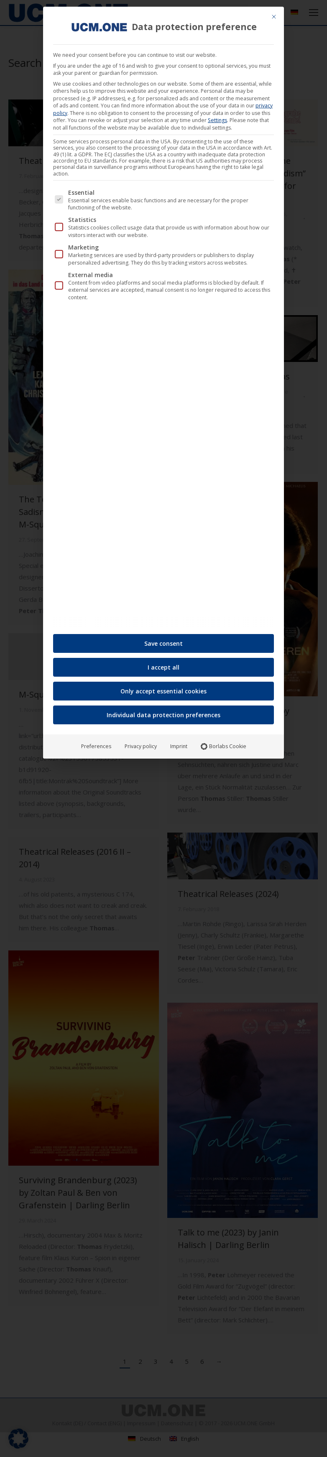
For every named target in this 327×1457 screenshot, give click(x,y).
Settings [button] (217, 116)
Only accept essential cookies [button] (163, 688)
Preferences (96, 742)
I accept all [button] (163, 664)
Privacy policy (141, 742)
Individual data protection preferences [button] (163, 712)
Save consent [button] (163, 640)
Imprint (178, 742)
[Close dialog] (274, 13)
